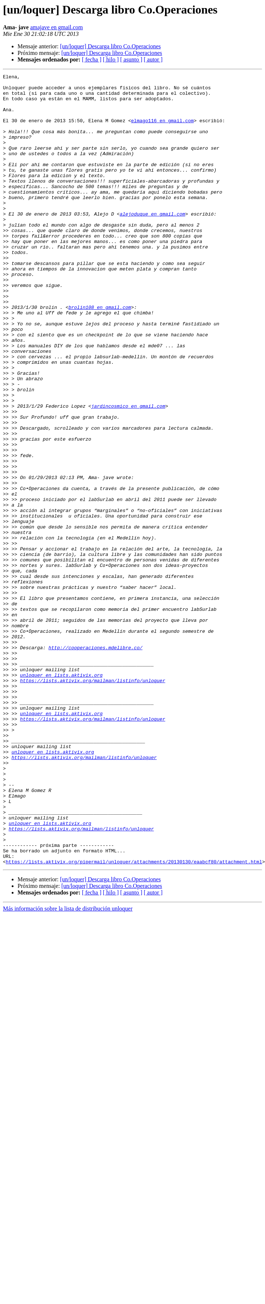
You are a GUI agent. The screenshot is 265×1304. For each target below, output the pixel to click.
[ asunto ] (131, 59)
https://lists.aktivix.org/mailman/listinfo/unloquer (92, 802)
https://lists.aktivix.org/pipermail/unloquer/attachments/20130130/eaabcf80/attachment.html (134, 1019)
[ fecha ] (91, 59)
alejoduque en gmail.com (152, 242)
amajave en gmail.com (56, 27)
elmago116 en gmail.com (162, 130)
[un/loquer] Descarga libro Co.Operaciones (110, 46)
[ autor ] (153, 59)
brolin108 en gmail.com (99, 354)
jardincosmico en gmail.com (128, 473)
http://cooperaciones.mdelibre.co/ (95, 762)
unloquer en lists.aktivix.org (61, 795)
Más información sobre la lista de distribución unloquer (67, 1067)
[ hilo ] (111, 59)
